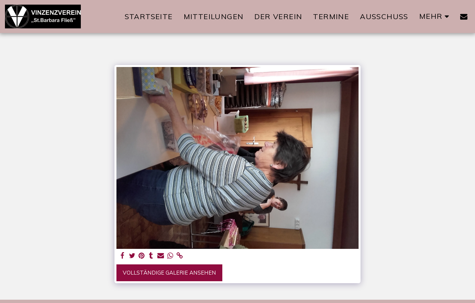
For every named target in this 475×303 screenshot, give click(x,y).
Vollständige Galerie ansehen (169, 272)
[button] (464, 16)
